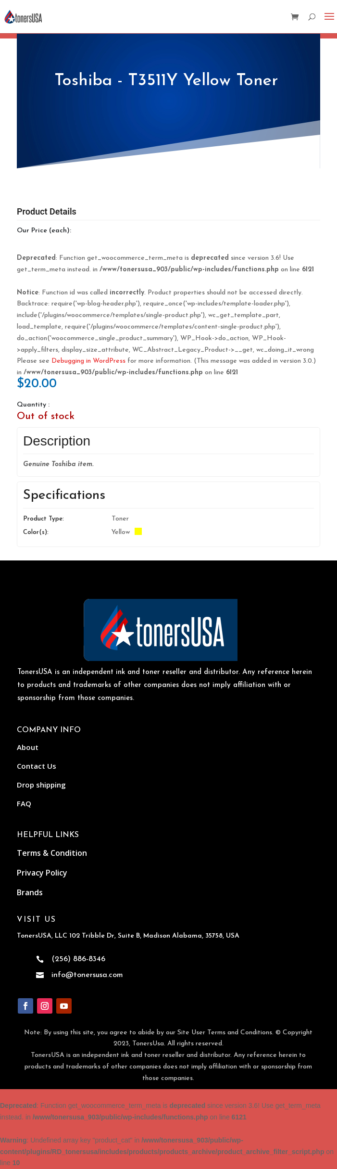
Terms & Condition (52, 853)
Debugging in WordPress (88, 361)
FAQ (24, 803)
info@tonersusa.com (87, 975)
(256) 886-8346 (78, 959)
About (27, 747)
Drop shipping (41, 784)
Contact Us (36, 766)
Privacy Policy (42, 872)
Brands (30, 892)
